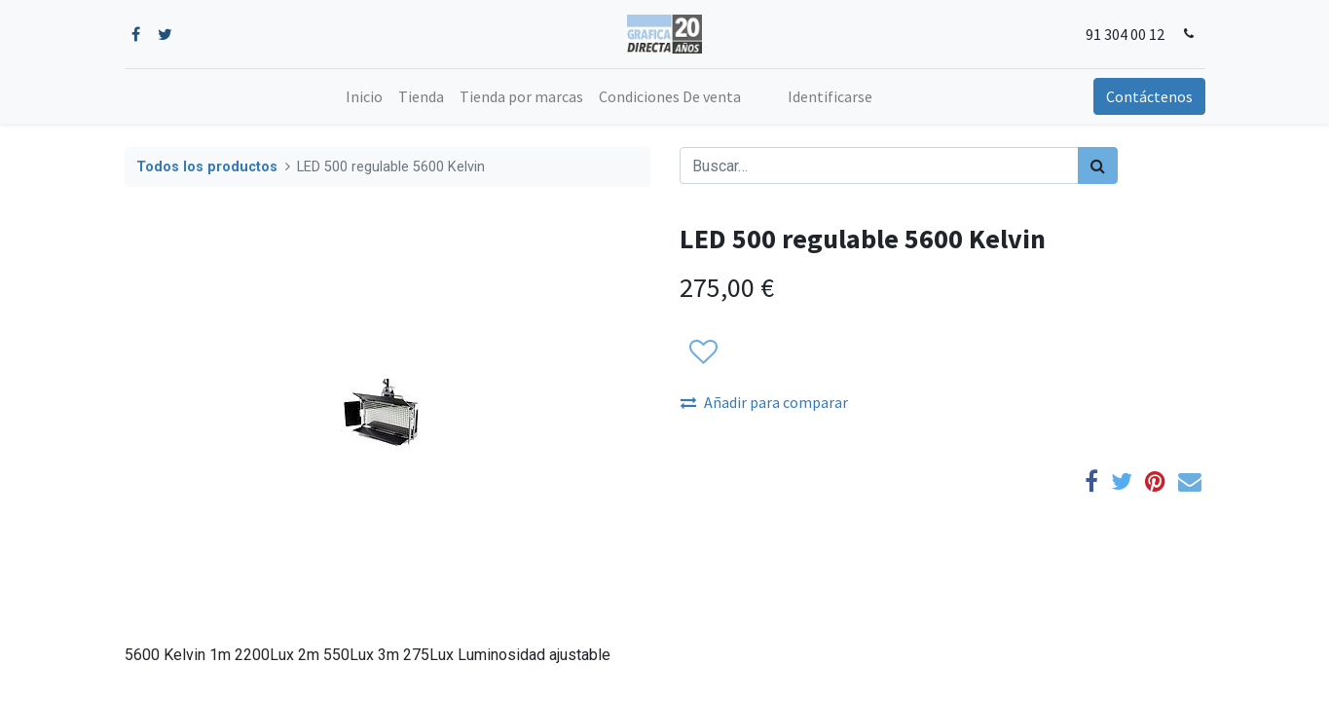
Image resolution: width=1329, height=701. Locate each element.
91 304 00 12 (1125, 34)
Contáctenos (1149, 96)
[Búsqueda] (1098, 165)
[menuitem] (364, 96)
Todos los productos (206, 167)
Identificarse (830, 96)
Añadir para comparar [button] (764, 402)
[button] (702, 352)
